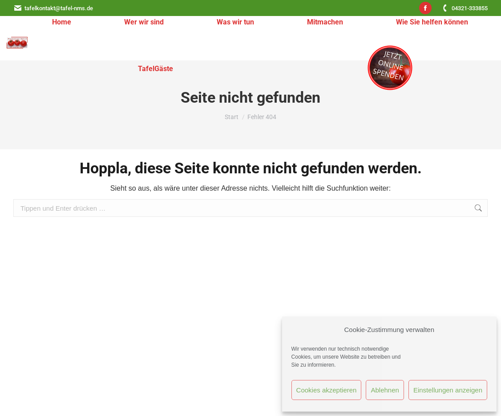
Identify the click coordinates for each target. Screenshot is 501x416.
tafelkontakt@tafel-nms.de (53, 8)
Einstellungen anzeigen (447, 390)
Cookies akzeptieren (326, 390)
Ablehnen (385, 390)
